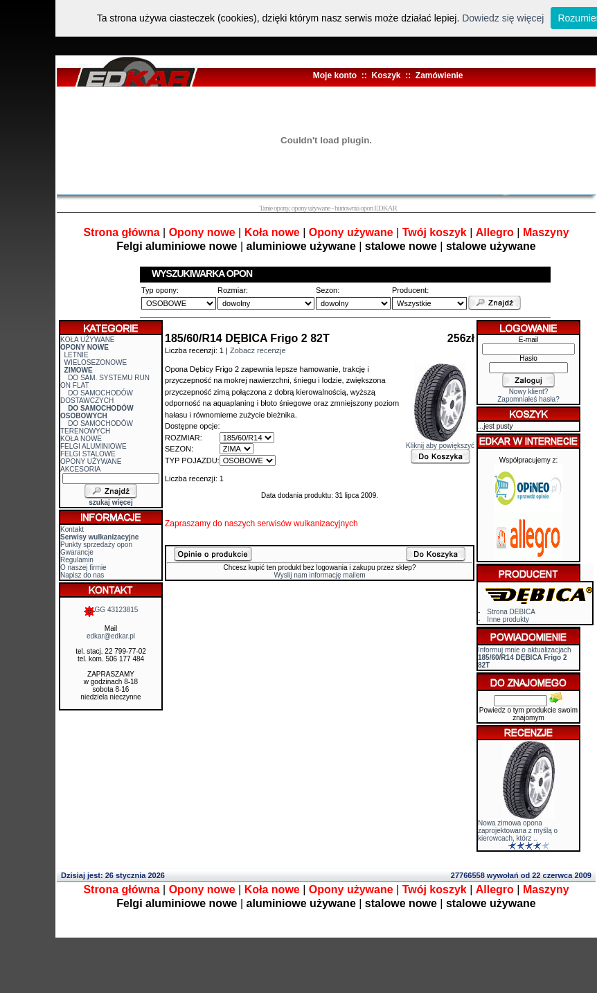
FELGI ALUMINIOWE (93, 446)
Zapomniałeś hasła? (528, 399)
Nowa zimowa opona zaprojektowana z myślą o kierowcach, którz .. (518, 830)
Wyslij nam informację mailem (319, 575)
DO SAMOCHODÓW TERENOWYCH (96, 427)
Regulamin (76, 560)
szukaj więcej (110, 502)
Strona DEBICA (511, 612)
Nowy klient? (529, 391)
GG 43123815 (111, 610)
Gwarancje (76, 552)
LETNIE (76, 355)
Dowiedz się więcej (503, 18)
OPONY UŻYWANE (90, 461)
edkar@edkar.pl (111, 636)
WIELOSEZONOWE (95, 362)
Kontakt (72, 529)
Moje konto (335, 75)
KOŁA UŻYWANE (87, 339)
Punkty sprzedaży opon (96, 544)
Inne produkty (508, 619)
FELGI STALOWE (88, 454)
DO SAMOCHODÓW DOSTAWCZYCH (96, 396)
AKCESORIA (80, 469)
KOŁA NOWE (81, 438)
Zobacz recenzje (258, 350)
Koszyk (385, 75)
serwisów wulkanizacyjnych (307, 523)
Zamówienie (439, 75)
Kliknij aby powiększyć (440, 442)
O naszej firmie (83, 567)
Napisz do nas (82, 575)
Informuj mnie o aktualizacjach (524, 657)
